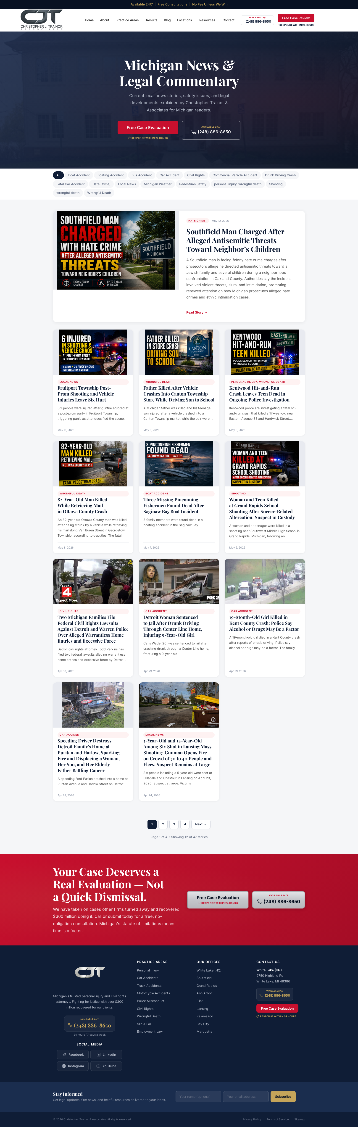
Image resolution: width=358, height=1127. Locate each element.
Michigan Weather (157, 184)
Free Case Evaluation (148, 127)
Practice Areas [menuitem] (127, 20)
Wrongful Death (99, 193)
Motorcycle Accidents (153, 993)
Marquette (204, 1031)
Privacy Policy (251, 1119)
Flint (200, 1001)
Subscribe (283, 1096)
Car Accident (169, 175)
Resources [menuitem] (207, 20)
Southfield (204, 978)
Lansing (202, 1009)
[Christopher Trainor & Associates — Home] (42, 20)
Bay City (203, 1024)
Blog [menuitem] (167, 20)
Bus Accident (142, 175)
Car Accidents (147, 978)
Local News (127, 184)
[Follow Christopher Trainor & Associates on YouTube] (106, 1066)
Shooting (276, 184)
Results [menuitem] (152, 20)
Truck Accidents (149, 985)
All (58, 175)
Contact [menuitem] (228, 20)
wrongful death (67, 193)
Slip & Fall (144, 1024)
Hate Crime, (101, 184)
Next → (201, 824)
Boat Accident (79, 175)
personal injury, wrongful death (237, 184)
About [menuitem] (104, 20)
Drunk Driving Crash (280, 175)
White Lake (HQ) (209, 970)
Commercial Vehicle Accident (235, 175)
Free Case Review (296, 18)
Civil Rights (196, 175)
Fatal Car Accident (70, 184)
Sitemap (299, 1119)
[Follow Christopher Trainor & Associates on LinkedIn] (106, 1054)
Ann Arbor (204, 993)
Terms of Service (278, 1119)
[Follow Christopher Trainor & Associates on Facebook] (73, 1054)
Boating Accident (110, 175)
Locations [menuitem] (184, 20)
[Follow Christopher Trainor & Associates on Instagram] (73, 1066)
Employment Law (150, 1031)
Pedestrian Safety (192, 184)
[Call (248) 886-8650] (257, 20)
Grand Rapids (207, 985)
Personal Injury (148, 970)
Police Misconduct (150, 1001)
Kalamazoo (205, 1016)
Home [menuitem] (89, 20)
